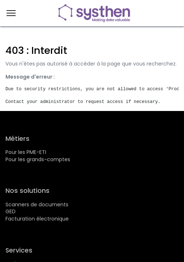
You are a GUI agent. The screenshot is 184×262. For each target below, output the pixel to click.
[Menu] (11, 13)
